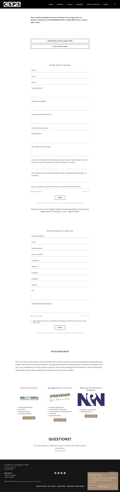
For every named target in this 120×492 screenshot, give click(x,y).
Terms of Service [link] (76, 203)
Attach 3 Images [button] (37, 316)
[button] (105, 4)
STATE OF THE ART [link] (93, 4)
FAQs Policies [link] (41, 486)
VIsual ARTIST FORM (60, 46)
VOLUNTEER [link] (61, 486)
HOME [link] (51, 4)
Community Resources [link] (75, 486)
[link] (12, 4)
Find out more (29, 418)
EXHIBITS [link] (60, 4)
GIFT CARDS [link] (52, 486)
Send (60, 197)
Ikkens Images (17, 481)
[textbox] (60, 70)
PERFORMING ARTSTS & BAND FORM (60, 41)
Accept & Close (103, 486)
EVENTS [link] (70, 4)
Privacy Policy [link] (66, 203)
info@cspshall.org (60, 451)
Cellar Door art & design (33, 481)
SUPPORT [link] (79, 4)
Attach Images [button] (36, 191)
